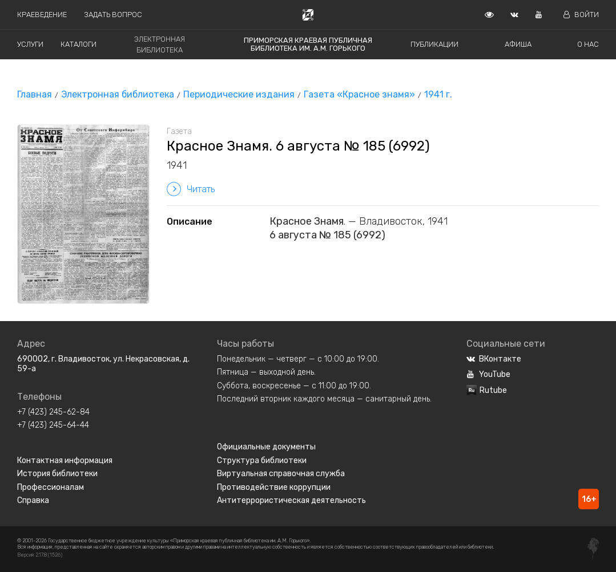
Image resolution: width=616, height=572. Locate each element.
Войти (581, 14)
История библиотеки (57, 473)
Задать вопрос (113, 14)
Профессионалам (50, 487)
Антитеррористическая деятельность (291, 500)
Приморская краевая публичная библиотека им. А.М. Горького (308, 44)
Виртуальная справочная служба (281, 473)
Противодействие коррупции (274, 487)
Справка (33, 500)
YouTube (488, 374)
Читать (191, 189)
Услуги (30, 44)
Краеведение (42, 14)
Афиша (518, 44)
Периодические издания (239, 94)
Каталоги (78, 44)
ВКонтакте (493, 359)
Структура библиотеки (262, 460)
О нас (588, 44)
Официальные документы (266, 447)
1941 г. (438, 94)
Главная (34, 94)
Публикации (434, 44)
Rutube (486, 390)
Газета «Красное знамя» (359, 94)
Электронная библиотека (117, 94)
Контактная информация (64, 460)
